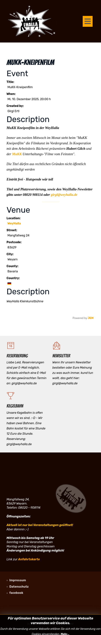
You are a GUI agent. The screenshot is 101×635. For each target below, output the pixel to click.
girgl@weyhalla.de (64, 195)
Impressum (17, 580)
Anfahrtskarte (29, 559)
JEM (91, 318)
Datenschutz (19, 586)
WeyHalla (14, 223)
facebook (16, 593)
